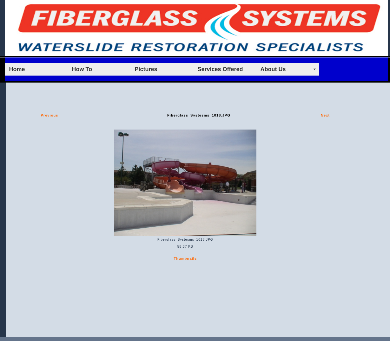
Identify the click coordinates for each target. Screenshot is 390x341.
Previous (49, 115)
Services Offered (220, 69)
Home (17, 69)
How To (82, 69)
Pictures (146, 69)
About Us (273, 69)
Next (325, 115)
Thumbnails (185, 258)
